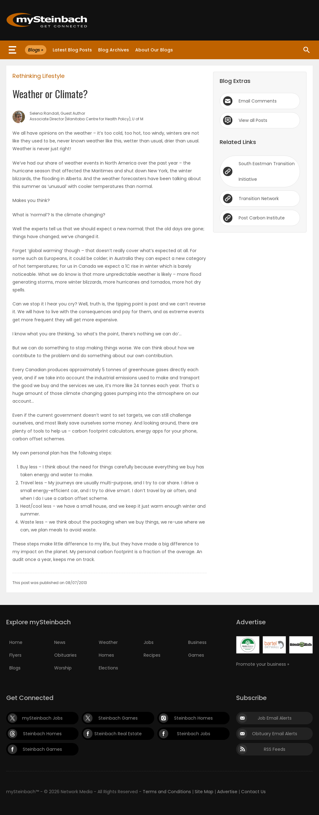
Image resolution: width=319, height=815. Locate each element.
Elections (108, 668)
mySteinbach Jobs (42, 718)
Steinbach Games (118, 718)
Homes (106, 655)
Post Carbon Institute (262, 218)
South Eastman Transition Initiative (267, 171)
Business (197, 642)
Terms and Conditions (167, 792)
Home (15, 642)
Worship (63, 668)
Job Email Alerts (275, 718)
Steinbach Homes (193, 718)
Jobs (149, 642)
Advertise (227, 792)
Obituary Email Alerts (274, 734)
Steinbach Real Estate (118, 734)
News (59, 642)
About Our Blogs (154, 50)
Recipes (152, 655)
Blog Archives (113, 50)
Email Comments (258, 101)
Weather (108, 642)
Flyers (15, 655)
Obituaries (65, 655)
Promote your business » (262, 664)
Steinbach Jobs (193, 734)
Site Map (204, 792)
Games (196, 655)
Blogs (15, 668)
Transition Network (259, 198)
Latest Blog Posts (72, 50)
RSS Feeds (274, 749)
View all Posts (253, 120)
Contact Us (253, 792)
